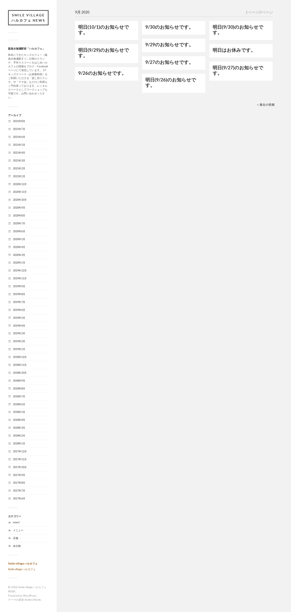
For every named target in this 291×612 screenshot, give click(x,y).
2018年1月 (19, 443)
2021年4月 (19, 152)
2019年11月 (20, 278)
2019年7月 (19, 302)
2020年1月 (19, 262)
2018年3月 (19, 427)
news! (16, 522)
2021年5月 (19, 144)
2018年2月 (19, 435)
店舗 (15, 538)
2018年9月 (19, 380)
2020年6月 (19, 231)
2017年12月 (20, 451)
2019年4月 (19, 325)
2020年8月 (19, 215)
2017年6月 (19, 498)
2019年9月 (19, 286)
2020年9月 (19, 207)
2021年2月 (19, 168)
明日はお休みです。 (234, 50)
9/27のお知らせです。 (169, 62)
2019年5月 (19, 317)
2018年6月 (19, 404)
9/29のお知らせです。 (169, 44)
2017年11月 (20, 459)
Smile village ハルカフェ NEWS (28, 17)
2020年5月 (19, 239)
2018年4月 (19, 419)
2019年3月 (19, 333)
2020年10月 (20, 199)
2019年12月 (20, 270)
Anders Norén (32, 599)
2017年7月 (19, 490)
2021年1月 (19, 176)
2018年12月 (20, 357)
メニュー (18, 530)
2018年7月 (19, 396)
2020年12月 (20, 184)
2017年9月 (19, 475)
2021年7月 (19, 129)
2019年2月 (19, 341)
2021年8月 (19, 121)
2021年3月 (19, 160)
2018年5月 (19, 412)
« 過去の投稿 (266, 104)
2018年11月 (20, 364)
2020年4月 (19, 247)
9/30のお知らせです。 (169, 27)
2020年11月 (20, 191)
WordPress (29, 595)
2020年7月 (19, 223)
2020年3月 (19, 254)
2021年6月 (19, 136)
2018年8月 (19, 388)
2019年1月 (19, 349)
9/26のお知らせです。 (102, 73)
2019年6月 (19, 309)
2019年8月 (19, 294)
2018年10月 (20, 372)
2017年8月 (19, 482)
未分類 (17, 546)
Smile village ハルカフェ (23, 563)
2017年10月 (20, 467)
